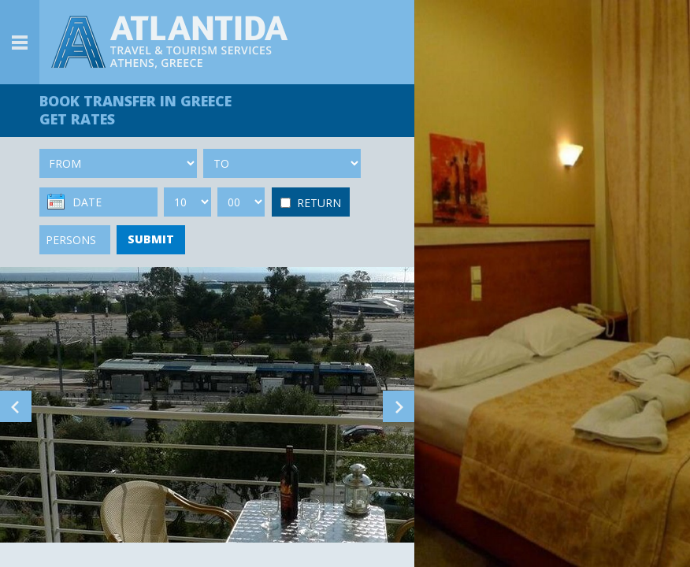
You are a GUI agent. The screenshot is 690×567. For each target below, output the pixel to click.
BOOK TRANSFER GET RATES (135, 109)
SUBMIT (151, 239)
